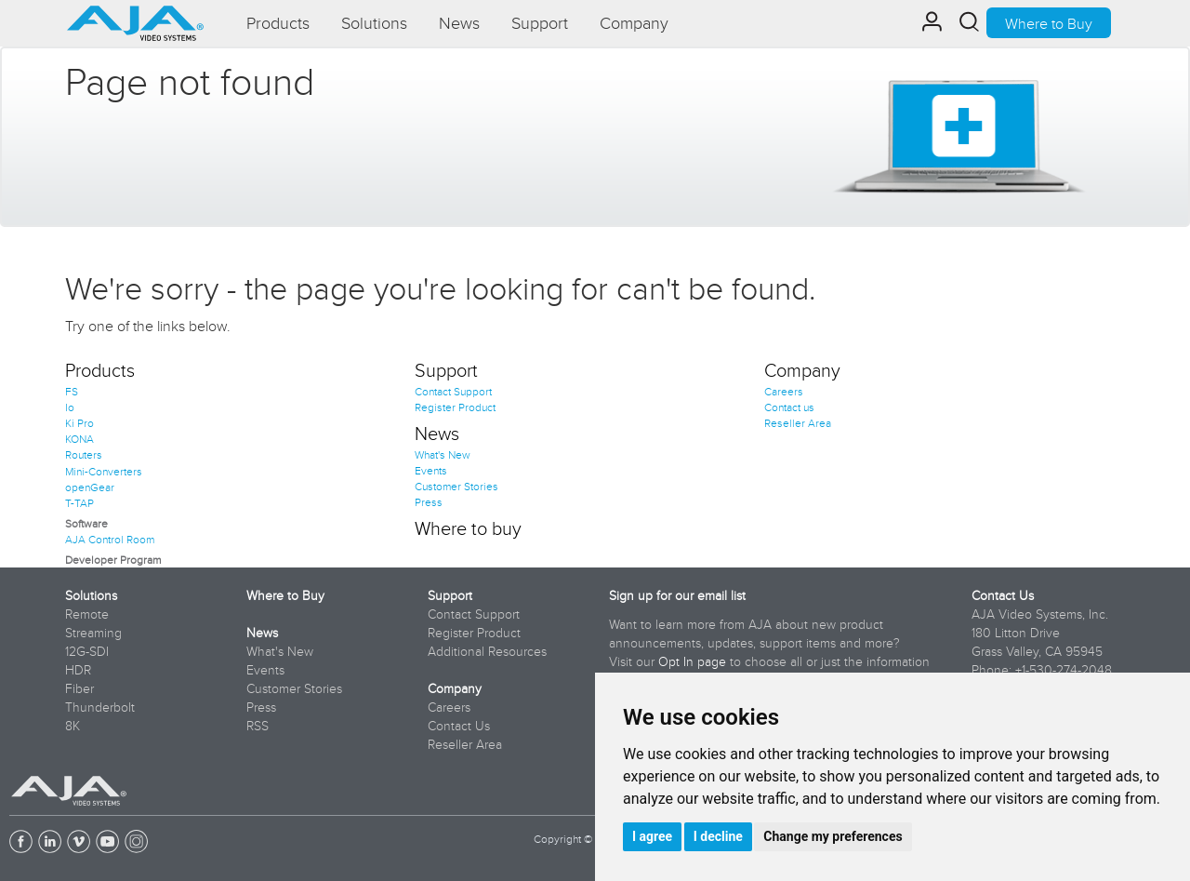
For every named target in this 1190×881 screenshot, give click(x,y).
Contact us (789, 407)
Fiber (79, 688)
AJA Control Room (109, 539)
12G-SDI (87, 651)
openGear (89, 487)
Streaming (93, 632)
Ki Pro (79, 423)
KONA (79, 439)
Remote (87, 614)
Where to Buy (1048, 23)
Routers (83, 454)
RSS (257, 725)
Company (802, 369)
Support (446, 369)
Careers (783, 391)
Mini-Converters (103, 471)
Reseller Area (797, 423)
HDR (78, 670)
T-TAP (79, 503)
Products (100, 369)
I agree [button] (652, 836)
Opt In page (692, 661)
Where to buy (468, 527)
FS (71, 391)
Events (431, 470)
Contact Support (453, 391)
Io (69, 407)
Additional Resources (487, 651)
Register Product (455, 407)
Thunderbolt (100, 707)
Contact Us (459, 725)
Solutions (91, 595)
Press (429, 502)
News (437, 433)
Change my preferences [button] (832, 836)
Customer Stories (456, 486)
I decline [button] (718, 836)
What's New (442, 454)
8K (72, 725)
